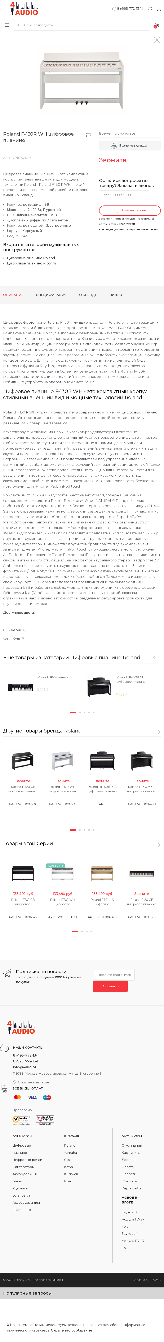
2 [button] (80, 712)
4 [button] (89, 712)
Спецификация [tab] (51, 295)
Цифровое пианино (28, 391)
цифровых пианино (139, 412)
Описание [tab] (13, 295)
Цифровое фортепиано (24, 322)
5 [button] (93, 712)
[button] (157, 40)
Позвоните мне (130, 210)
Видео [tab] (116, 295)
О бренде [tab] (88, 295)
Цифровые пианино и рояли (32, 263)
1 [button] (73, 712)
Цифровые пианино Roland (31, 258)
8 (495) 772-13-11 (127, 8)
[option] (42, 688)
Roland (52, 322)
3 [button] (84, 712)
